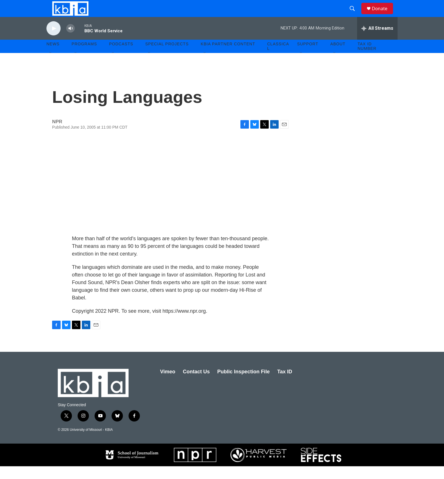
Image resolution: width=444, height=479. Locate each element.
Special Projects (167, 56)
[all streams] (377, 41)
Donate (383, 15)
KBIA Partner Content (228, 56)
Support (307, 56)
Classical (278, 58)
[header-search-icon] (354, 15)
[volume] (70, 41)
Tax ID (284, 384)
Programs (84, 56)
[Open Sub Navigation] (50, 65)
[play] (53, 41)
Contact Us (196, 384)
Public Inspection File (243, 384)
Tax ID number (367, 58)
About (337, 56)
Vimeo (167, 384)
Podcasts (121, 56)
